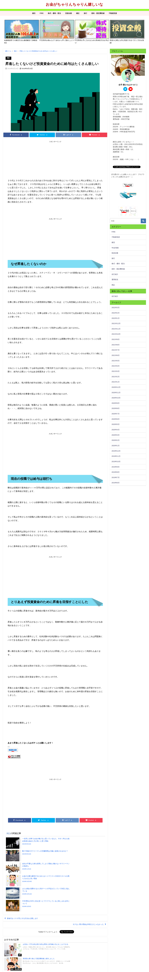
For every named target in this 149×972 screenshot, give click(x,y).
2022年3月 (116, 307)
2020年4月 (116, 429)
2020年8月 (116, 408)
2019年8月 (116, 472)
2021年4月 (116, 366)
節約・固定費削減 (97, 13)
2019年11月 (116, 456)
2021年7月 (116, 350)
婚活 (33, 13)
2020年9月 (116, 403)
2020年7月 (116, 414)
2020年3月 (116, 435)
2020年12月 (116, 387)
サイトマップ (24, 969)
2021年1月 (116, 382)
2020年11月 (116, 392)
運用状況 (115, 279)
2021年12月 (116, 323)
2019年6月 (116, 482)
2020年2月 (116, 440)
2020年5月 (116, 424)
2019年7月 (116, 477)
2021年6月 (116, 355)
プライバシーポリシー (11, 969)
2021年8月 (116, 345)
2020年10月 (116, 398)
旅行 (85, 13)
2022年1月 (116, 318)
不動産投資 (113, 13)
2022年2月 (116, 313)
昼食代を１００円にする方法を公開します (25, 881)
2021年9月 (116, 339)
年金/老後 (115, 248)
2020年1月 (116, 445)
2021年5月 (116, 360)
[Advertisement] (31, 160)
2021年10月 (116, 334)
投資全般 (68, 13)
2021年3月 (116, 371)
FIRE (42, 13)
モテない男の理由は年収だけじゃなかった (85, 888)
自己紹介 (115, 274)
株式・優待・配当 (54, 13)
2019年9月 (116, 467)
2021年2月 (116, 376)
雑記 (77, 13)
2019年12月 (116, 451)
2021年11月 (116, 329)
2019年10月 (116, 461)
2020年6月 (116, 419)
